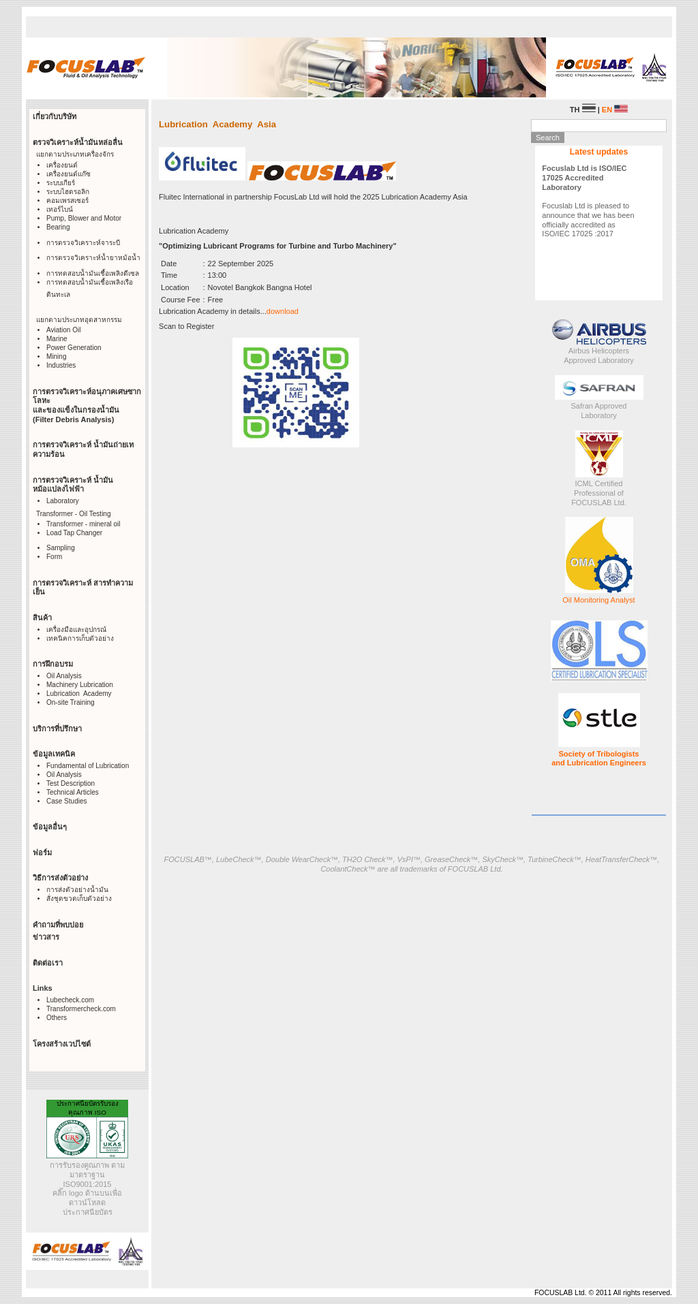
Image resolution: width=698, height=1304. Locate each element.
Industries (61, 365)
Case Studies (66, 801)
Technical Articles (72, 792)
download (283, 311)
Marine (56, 339)
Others (56, 1017)
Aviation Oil (63, 330)
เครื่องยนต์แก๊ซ (68, 174)
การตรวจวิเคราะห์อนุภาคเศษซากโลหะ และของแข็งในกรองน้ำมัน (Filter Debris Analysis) (87, 405)
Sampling (60, 548)
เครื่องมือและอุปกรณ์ (76, 629)
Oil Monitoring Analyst (598, 600)
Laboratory (62, 501)
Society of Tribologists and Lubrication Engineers (598, 758)
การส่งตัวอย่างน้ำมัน (77, 889)
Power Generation (74, 347)
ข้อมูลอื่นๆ (50, 827)
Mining (56, 356)
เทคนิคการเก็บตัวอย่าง (80, 638)
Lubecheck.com (70, 1000)
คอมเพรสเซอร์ (67, 200)
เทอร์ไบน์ (59, 209)
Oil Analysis (64, 676)
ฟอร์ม (42, 852)
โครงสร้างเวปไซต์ (62, 1044)
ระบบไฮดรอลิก (67, 191)
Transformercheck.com (81, 1009)
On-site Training (70, 702)
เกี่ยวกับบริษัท (54, 116)
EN (615, 110)
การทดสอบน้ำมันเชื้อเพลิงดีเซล (92, 273)
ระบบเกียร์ (60, 183)
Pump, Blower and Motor (83, 218)
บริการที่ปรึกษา (57, 729)
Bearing (58, 227)
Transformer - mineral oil (83, 524)
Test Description (70, 783)
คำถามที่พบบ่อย (58, 925)
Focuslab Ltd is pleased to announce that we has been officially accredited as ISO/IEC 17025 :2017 (588, 201)
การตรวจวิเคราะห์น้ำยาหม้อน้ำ (93, 257)
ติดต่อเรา (48, 963)
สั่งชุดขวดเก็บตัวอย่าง (79, 898)
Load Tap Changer (74, 533)
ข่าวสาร (46, 937)
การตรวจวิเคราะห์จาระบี (83, 243)
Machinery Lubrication (79, 684)
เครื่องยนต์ (62, 165)
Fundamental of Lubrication (87, 765)
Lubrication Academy (79, 693)
